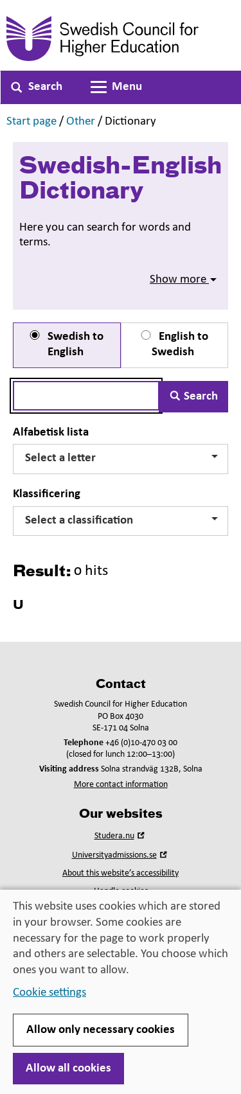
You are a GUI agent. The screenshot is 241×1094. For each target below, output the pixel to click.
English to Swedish (173, 344)
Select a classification (121, 521)
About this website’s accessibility (120, 873)
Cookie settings (49, 993)
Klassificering (46, 494)
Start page (31, 122)
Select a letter (121, 458)
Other (80, 122)
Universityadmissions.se (121, 855)
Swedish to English (65, 344)
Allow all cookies (68, 1069)
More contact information (121, 785)
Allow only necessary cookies (100, 1030)
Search (193, 397)
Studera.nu (120, 836)
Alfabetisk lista (51, 433)
